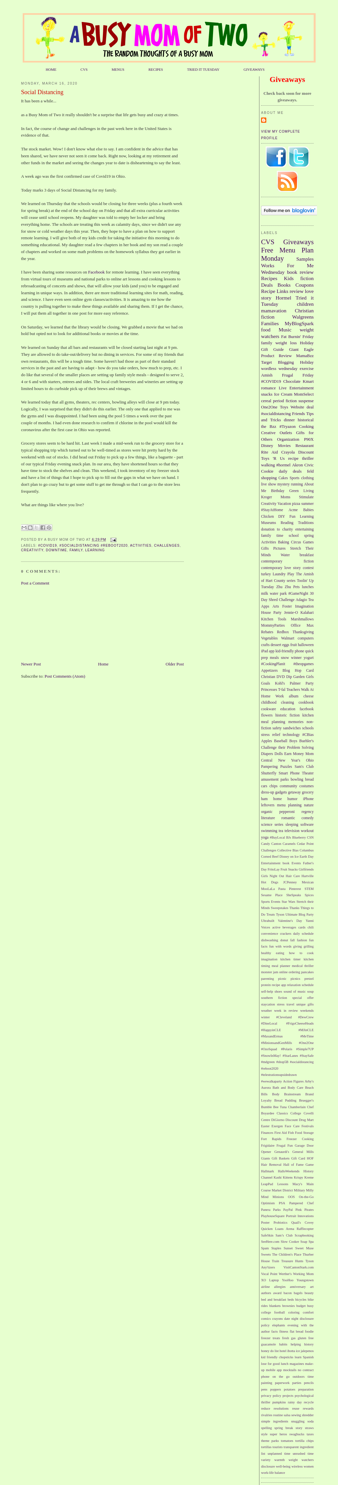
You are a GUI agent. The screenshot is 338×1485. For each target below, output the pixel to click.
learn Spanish (304, 1357)
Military (299, 1190)
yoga (265, 837)
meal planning (273, 722)
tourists (278, 1447)
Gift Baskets (280, 1158)
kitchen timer (290, 959)
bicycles (300, 1299)
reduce (265, 1408)
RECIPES (155, 69)
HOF (310, 1158)
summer (307, 504)
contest (308, 568)
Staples (276, 1248)
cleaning (287, 702)
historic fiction (287, 715)
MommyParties (273, 625)
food (266, 329)
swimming (269, 831)
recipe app (279, 985)
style (264, 1434)
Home (103, 664)
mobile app (274, 1370)
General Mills (303, 1152)
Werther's (285, 1274)
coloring (294, 1312)
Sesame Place (271, 895)
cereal (266, 400)
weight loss (286, 342)
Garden (298, 677)
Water (285, 555)
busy (310, 1306)
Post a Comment (35, 583)
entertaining (304, 529)
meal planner (281, 966)
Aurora (266, 1087)
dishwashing (269, 940)
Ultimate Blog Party (299, 914)
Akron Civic (303, 464)
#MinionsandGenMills (276, 1043)
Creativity (32, 550)
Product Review (276, 355)
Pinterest (295, 889)
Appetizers (269, 670)
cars (264, 786)
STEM (309, 889)
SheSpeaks (293, 895)
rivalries (266, 1415)
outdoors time (303, 1376)
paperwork (282, 1383)
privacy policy (271, 1395)
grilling (308, 946)
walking (268, 464)
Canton (276, 844)
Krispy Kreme (304, 1177)
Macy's (297, 1184)
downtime (56, 550)
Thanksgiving (303, 632)
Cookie (267, 471)
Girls (310, 677)
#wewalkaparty (271, 1081)
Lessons (282, 1184)
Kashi (277, 1177)
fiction (307, 278)
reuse (296, 1408)
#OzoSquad (269, 1049)
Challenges (167, 545)
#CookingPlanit (273, 664)
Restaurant (304, 445)
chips (273, 786)
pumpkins (279, 1402)
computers (306, 638)
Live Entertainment (296, 387)
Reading (286, 523)
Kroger (266, 497)
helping (296, 1344)
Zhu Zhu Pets (288, 587)
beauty (309, 1293)
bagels (298, 1293)
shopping (269, 477)
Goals (265, 683)
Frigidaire (268, 1145)
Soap (304, 1241)
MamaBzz (305, 355)
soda (310, 1421)
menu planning (289, 805)
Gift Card (298, 1158)
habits (283, 1344)
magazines (297, 1364)
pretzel (309, 978)
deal (310, 406)
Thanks (294, 908)
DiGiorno (277, 1120)
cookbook (306, 702)
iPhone (308, 799)
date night (291, 1318)
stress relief (270, 735)
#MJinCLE (306, 1030)
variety (266, 1460)
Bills (264, 1094)
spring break (284, 1428)
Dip (289, 677)
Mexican (308, 882)
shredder (308, 1415)
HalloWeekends (289, 1171)
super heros (278, 1434)
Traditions (306, 523)
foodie (309, 1331)
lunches (308, 587)
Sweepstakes (279, 908)
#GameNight (298, 593)
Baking (283, 542)
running (297, 484)
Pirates (309, 1209)
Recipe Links (274, 291)
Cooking (306, 426)
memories (295, 722)
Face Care (292, 1126)
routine (278, 1415)
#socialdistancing (276, 413)
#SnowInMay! (271, 1055)
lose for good (270, 1364)
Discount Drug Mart (299, 1120)
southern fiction (274, 998)
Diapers (267, 754)
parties (297, 1383)
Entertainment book (275, 863)
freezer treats (270, 1338)
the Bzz (268, 426)
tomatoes (287, 1441)
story (299, 1428)
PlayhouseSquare (273, 1216)
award (277, 1293)
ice (298, 1351)
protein (266, 985)
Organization (288, 439)
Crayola (288, 452)
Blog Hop (291, 670)
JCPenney (290, 882)
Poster (265, 1222)
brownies (288, 1306)
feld (310, 471)
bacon (287, 1293)
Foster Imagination (298, 606)
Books (284, 285)
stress (280, 1004)
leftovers (268, 805)
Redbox (283, 632)
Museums (268, 523)
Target (266, 362)
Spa (311, 1241)
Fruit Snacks (289, 869)
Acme (293, 510)
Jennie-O (291, 613)
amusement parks (275, 779)
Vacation (284, 504)
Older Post (175, 664)
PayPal (288, 1209)
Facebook (96, 272)
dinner (289, 419)
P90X (309, 439)
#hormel (283, 464)
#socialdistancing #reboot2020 (94, 545)
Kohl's (280, 683)
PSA (282, 1203)
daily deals (290, 471)
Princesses (269, 690)
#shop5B (282, 1062)
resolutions (281, 1408)
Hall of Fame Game (298, 1164)
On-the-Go (306, 1197)
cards (301, 927)
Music (285, 329)
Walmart (287, 638)
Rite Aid (269, 452)
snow (285, 658)
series (279, 824)
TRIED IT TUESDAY (203, 69)
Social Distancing (42, 92)
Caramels (289, 844)
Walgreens (303, 317)
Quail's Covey (302, 1222)
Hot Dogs (269, 882)
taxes (310, 1434)
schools (308, 728)
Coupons (305, 285)
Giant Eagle (301, 349)
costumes (307, 786)
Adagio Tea (305, 600)
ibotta (291, 1351)
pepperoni (287, 812)
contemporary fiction (287, 561)
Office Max (302, 625)
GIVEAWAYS (254, 69)
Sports (295, 478)
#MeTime (307, 1036)
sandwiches (292, 728)
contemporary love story (281, 568)
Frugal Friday (298, 375)
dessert (276, 645)
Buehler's (306, 741)
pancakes (307, 972)
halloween (306, 645)
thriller (308, 458)
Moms (285, 497)
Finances (267, 1132)
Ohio (310, 760)
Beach (309, 1087)
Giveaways (298, 242)
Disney (267, 445)
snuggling (297, 1421)
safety (277, 728)
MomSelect (304, 394)
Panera (265, 1209)
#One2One (306, 1043)
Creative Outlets (276, 432)
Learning (95, 550)
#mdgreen (268, 1062)
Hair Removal (271, 1164)
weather (266, 1010)
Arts (276, 606)
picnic (282, 978)
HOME (51, 69)
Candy (265, 844)
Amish (267, 375)
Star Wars (288, 901)
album (294, 696)
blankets (275, 1306)
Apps (265, 606)
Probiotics (280, 1222)
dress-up (267, 792)
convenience (269, 933)
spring (309, 536)
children (305, 304)
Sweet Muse (304, 1248)
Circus (296, 542)
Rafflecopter (305, 1229)
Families (270, 323)
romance (268, 387)
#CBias (308, 735)
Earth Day (307, 856)
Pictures (279, 548)
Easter (265, 1126)
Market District (282, 1190)
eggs (285, 645)
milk (264, 593)
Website (297, 406)
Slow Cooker (290, 1241)
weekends (307, 1010)
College (295, 1113)
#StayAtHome (272, 510)
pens (264, 1389)
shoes (278, 991)
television (291, 831)
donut (284, 940)
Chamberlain (297, 1107)
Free (267, 250)
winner (296, 658)
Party (309, 683)
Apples (266, 741)
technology (291, 735)
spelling (266, 1428)
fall (292, 940)
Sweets (266, 1254)
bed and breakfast (273, 1299)
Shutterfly (269, 773)
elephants (278, 1325)
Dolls (279, 754)
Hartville (308, 876)
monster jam (269, 972)
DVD (281, 677)
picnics (295, 978)
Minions (278, 1197)
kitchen (308, 715)
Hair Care (293, 876)
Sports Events (270, 901)
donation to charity (277, 529)
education (287, 709)
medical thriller (303, 966)
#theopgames (303, 664)
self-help (267, 991)
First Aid (281, 1132)
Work (280, 696)
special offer (303, 998)
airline (265, 1287)
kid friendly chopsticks (277, 1357)
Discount (306, 452)
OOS (291, 1197)
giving (297, 946)
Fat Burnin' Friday (297, 336)
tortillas (266, 1447)
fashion (302, 940)
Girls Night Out (272, 876)
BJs (288, 837)
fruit (293, 645)
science (266, 824)
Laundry (279, 574)
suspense (306, 400)
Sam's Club (304, 767)
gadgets (281, 792)
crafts (265, 645)
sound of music (294, 991)
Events (296, 863)
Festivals (308, 1126)
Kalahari (307, 613)
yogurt (309, 658)
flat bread (296, 1331)
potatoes (289, 1389)
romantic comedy (297, 818)
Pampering (269, 767)
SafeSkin (267, 1235)
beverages (289, 927)
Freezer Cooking (300, 1139)
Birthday (277, 491)
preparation (306, 1389)
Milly (310, 1190)
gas (293, 1338)
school (294, 536)
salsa (287, 1415)
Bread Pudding (285, 1100)
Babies (308, 510)
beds (291, 1299)
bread (309, 779)
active (276, 927)
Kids (289, 278)
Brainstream (292, 1094)
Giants (265, 1158)
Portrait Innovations (300, 1216)
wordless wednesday (279, 368)
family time (272, 536)
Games (308, 542)
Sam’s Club (284, 1235)
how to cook (301, 953)
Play (290, 574)
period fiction (285, 400)
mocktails (289, 1370)
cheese (308, 696)
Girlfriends (306, 869)
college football (273, 1312)
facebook (307, 709)
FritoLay (273, 869)
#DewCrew (306, 1017)
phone (299, 651)
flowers (267, 715)
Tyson (280, 914)
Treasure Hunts (292, 1261)
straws (309, 1428)
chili (311, 927)
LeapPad (267, 1184)
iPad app (268, 651)
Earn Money (294, 754)
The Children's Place (286, 1254)
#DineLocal (269, 1023)
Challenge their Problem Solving (287, 747)
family (76, 550)
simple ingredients (274, 1421)
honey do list (270, 1351)
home (277, 799)
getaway (294, 792)
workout (307, 831)
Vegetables (269, 638)
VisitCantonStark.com (298, 1267)
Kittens (288, 1177)
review (296, 291)
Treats (270, 914)
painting (266, 1383)
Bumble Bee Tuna (274, 1107)
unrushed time (303, 1453)
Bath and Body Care (288, 1087)
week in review (286, 1010)
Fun (292, 516)
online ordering (289, 972)
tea (281, 831)
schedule (308, 985)
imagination (269, 959)
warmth (279, 1460)
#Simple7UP (305, 1049)
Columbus (307, 850)
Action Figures (293, 1081)
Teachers (293, 690)
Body (276, 1094)
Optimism (268, 1203)
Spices (309, 895)
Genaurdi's (282, 1152)
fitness (283, 1331)
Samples (305, 259)
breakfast (307, 555)
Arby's (309, 1081)
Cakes (283, 478)
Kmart (308, 381)
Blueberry (299, 837)
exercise (307, 368)
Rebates (267, 632)
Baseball (280, 741)
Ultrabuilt (267, 921)
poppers (275, 1389)
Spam (265, 1248)
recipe (293, 458)
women (308, 1466)
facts (274, 1331)
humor (292, 799)
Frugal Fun (285, 1145)
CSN (310, 837)
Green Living (301, 491)
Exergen (277, 1126)
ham (264, 799)
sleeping (291, 824)
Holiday (307, 362)
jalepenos (307, 1351)
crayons (277, 1318)
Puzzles (286, 767)
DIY (281, 516)
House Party (271, 613)
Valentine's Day (290, 921)
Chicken (267, 516)
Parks (276, 1209)
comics (266, 1318)
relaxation (294, 985)
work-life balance (273, 1472)
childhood (269, 702)
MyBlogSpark (299, 323)
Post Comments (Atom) (65, 676)
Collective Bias (287, 850)
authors (266, 1293)
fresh (285, 1338)
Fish (291, 1132)
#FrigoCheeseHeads (300, 1023)
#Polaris (286, 1049)
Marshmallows (302, 619)
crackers (285, 933)
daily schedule (303, 933)
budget (300, 1306)
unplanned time (279, 1453)
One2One (269, 406)
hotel (282, 1351)
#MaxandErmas (272, 1036)
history (309, 1344)
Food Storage (304, 1132)
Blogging (286, 362)
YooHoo (288, 1280)
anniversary (298, 1287)
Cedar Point (305, 844)
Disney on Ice (289, 856)
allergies (280, 1287)
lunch (284, 1364)
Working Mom (303, 1274)
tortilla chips (304, 1441)
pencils (309, 1383)
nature (309, 805)
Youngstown (305, 1280)
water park (278, 593)
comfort (308, 1312)
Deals (267, 285)
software (307, 824)
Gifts (265, 548)
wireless (296, 1466)
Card (310, 670)
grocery (308, 792)
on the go (281, 1376)
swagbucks (296, 1434)
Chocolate (292, 381)
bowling (297, 779)
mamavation (273, 310)
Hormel (283, 297)
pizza (296, 504)
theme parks (270, 1441)
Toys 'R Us (273, 458)
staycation (268, 1004)
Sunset (288, 1248)
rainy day (295, 1402)
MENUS (118, 69)
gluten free (306, 1338)
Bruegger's (306, 1100)
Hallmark (267, 1171)
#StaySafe (307, 1055)
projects (287, 1395)
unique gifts (305, 1004)
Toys (284, 406)
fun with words (280, 946)
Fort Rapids (271, 1139)
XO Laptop (270, 1280)
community (288, 786)
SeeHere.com (270, 1241)
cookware (268, 709)
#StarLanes (290, 1055)
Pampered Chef (301, 1203)
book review (300, 272)
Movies (284, 445)
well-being (283, 1466)
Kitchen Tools (273, 619)
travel (290, 1004)
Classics (282, 1113)
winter (265, 1017)
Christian (268, 677)
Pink (299, 1209)
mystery (283, 484)
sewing (296, 1415)
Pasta (281, 889)
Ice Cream (283, 394)
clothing (307, 478)
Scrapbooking (304, 1235)
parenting (267, 978)
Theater (308, 773)
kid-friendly (285, 651)
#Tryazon (287, 426)
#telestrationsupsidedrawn (279, 1075)
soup (310, 991)
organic (267, 812)
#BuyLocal (277, 837)
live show (268, 484)
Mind (265, 1197)
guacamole (268, 1344)
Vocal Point (269, 1274)
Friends (298, 413)
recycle (309, 1402)
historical (306, 419)
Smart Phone (289, 773)
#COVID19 (47, 545)
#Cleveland (284, 1017)
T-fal (281, 690)
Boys (293, 741)
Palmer (295, 683)
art (312, 1287)
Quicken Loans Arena (277, 1229)
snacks (267, 394)
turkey (266, 574)
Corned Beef (269, 856)
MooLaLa (268, 889)
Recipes (269, 278)
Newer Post (31, 664)
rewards (308, 1408)
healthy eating (272, 953)
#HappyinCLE (271, 1030)
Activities (140, 545)
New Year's (289, 760)
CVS (84, 69)
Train (275, 1261)
